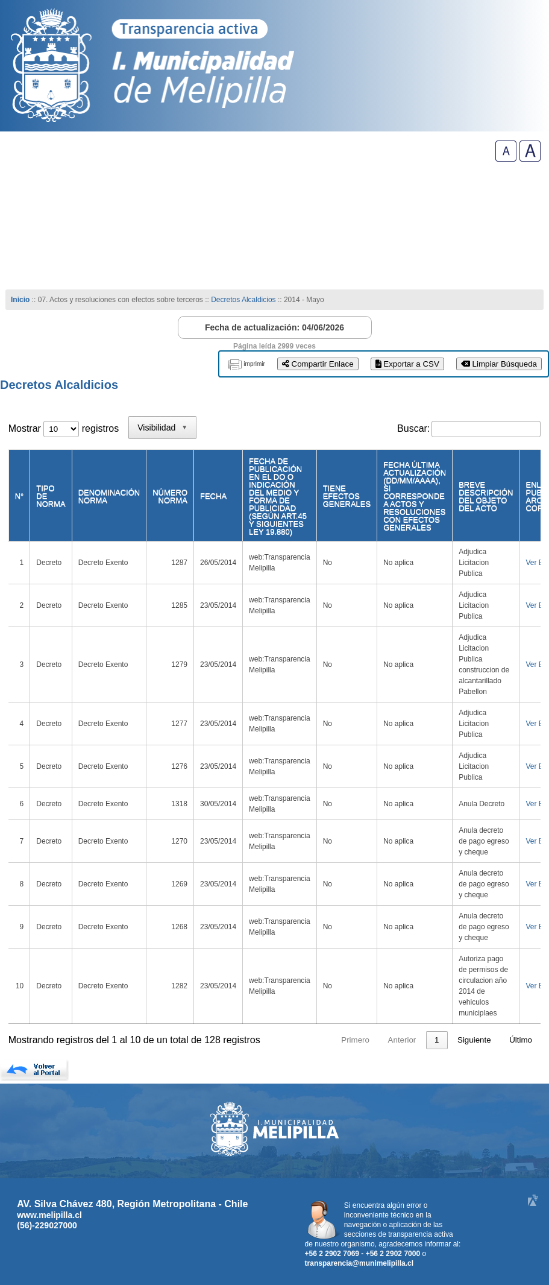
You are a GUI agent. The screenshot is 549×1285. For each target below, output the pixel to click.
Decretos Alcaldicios (244, 299)
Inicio (20, 299)
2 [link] (408, 1039)
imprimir (254, 364)
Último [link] (520, 1039)
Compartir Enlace (318, 363)
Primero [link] (303, 1039)
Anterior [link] (350, 1039)
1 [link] (385, 1039)
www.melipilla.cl (49, 1215)
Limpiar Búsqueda (499, 363)
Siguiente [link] (474, 1039)
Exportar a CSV (407, 363)
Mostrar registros (63, 428)
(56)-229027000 (47, 1225)
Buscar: (413, 428)
